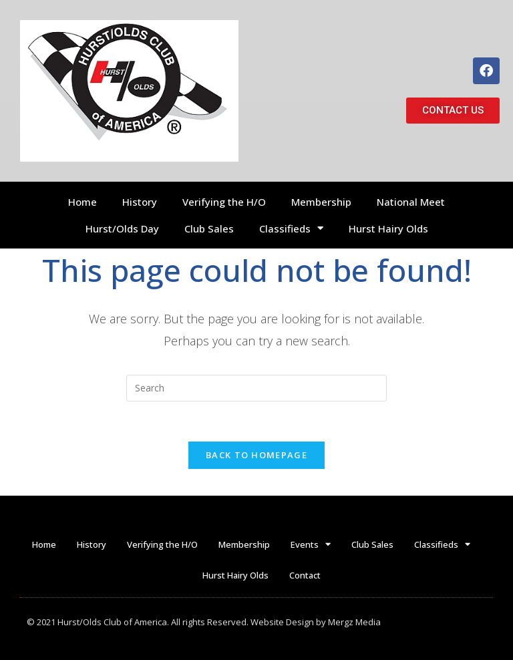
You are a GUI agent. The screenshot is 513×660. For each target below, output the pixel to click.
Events (311, 544)
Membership (321, 201)
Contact (305, 575)
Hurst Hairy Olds (388, 228)
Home (82, 201)
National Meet (411, 201)
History (139, 201)
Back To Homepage (256, 455)
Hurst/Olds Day (122, 228)
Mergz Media (354, 622)
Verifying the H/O (224, 201)
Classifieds (291, 228)
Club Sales (209, 228)
